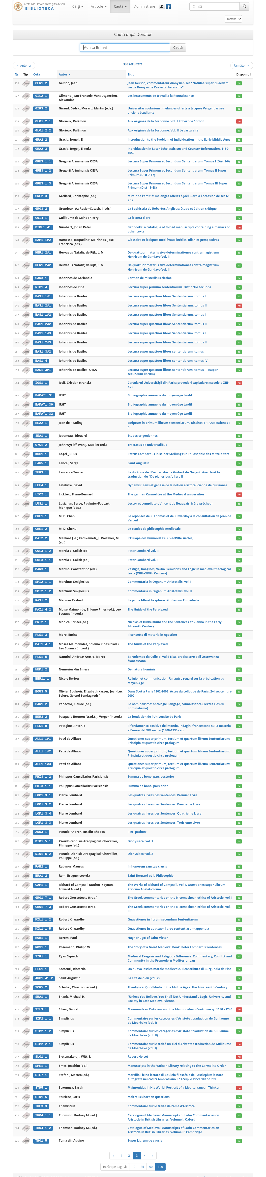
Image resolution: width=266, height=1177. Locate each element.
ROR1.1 (41, 933)
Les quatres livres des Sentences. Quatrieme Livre (164, 810)
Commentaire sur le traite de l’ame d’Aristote (161, 1101)
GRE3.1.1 (43, 161)
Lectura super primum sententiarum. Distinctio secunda (169, 286)
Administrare (144, 6)
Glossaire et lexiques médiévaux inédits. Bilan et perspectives (173, 239)
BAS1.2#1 (43, 305)
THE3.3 (41, 1101)
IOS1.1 (41, 381)
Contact (221, 1172)
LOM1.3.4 (43, 810)
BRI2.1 (41, 619)
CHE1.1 (41, 514)
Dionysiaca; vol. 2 (140, 850)
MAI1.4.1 (43, 641)
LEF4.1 (41, 483)
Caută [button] (120, 6)
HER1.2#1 (43, 252)
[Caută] (244, 6)
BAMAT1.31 (44, 394)
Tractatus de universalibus (147, 443)
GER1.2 (41, 83)
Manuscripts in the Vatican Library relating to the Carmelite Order (177, 1061)
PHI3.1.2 (43, 773)
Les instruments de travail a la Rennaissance (161, 96)
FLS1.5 (41, 654)
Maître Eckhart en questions (149, 1092)
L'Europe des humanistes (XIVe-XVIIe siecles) (160, 536)
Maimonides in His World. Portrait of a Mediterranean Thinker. (174, 1082)
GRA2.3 (41, 148)
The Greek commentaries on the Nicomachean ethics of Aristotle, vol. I (180, 894)
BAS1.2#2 (43, 323)
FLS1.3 (41, 632)
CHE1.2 (41, 526)
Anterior (24, 65)
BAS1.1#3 (43, 332)
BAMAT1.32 (44, 412)
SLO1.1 (41, 1051)
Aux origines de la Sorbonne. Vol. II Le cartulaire (163, 130)
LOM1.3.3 (43, 819)
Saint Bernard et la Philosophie (151, 872)
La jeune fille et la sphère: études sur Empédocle (163, 597)
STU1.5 (41, 1092)
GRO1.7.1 (43, 894)
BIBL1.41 (43, 226)
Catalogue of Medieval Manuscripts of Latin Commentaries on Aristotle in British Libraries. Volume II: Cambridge (173, 1125)
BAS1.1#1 (43, 295)
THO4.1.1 (43, 1110)
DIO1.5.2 (43, 850)
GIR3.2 (41, 108)
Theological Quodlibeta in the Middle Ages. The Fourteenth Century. (178, 983)
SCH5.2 (41, 983)
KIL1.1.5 (43, 924)
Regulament (205, 1172)
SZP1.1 (41, 952)
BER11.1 (42, 675)
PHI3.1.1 (43, 783)
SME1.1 (41, 1061)
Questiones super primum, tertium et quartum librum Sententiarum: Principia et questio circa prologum (179, 737)
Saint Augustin (138, 461)
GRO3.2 (41, 208)
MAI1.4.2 (43, 606)
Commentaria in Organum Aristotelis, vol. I (159, 579)
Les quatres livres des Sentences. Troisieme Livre (164, 819)
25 (142, 1161)
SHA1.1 (41, 992)
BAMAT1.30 (44, 403)
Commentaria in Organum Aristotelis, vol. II (160, 588)
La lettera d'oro (139, 217)
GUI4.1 (41, 217)
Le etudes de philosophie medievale (154, 526)
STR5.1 (41, 1082)
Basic (246, 1172)
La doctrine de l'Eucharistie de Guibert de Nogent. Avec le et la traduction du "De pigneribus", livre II (174, 472)
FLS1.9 (41, 723)
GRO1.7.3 (43, 902)
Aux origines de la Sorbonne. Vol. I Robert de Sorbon (166, 121)
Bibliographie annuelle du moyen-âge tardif (160, 394)
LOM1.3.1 (43, 792)
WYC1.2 (41, 443)
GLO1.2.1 (43, 121)
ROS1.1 (41, 943)
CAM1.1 (41, 881)
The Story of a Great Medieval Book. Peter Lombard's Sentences (175, 943)
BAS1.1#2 (43, 314)
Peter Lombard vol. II (143, 548)
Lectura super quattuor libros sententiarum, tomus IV (167, 359)
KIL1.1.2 (43, 915)
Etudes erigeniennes (143, 434)
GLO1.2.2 (43, 130)
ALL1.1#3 (43, 761)
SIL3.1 (41, 1004)
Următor (241, 65)
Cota (36, 74)
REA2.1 (41, 421)
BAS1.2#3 (43, 341)
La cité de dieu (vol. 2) (144, 974)
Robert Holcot (138, 1051)
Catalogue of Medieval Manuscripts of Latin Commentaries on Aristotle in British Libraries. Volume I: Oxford (173, 1112)
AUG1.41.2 (44, 974)
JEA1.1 (41, 434)
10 (133, 1161)
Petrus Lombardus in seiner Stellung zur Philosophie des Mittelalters (178, 452)
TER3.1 (41, 470)
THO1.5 (41, 1135)
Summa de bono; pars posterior (151, 773)
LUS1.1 (41, 501)
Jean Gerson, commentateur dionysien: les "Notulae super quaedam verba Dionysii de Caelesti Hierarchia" (178, 85)
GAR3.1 (41, 277)
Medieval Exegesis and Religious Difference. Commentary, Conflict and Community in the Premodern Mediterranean (180, 954)
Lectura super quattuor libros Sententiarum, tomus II (167, 305)
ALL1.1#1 (43, 735)
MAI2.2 (41, 536)
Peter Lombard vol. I (143, 557)
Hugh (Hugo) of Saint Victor (148, 933)
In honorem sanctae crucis (147, 863)
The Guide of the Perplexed (148, 606)
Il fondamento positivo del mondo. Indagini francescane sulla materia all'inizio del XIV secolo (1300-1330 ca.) (179, 725)
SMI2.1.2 (43, 588)
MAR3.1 (41, 566)
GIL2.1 (41, 96)
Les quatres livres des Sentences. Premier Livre (162, 792)
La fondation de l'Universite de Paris (154, 714)
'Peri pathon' (137, 828)
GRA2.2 (41, 139)
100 (160, 1161)
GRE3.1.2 (43, 170)
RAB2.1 (41, 863)
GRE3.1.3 (43, 183)
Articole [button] (98, 6)
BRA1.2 (41, 872)
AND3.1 (41, 828)
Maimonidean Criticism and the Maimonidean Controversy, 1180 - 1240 (180, 1004)
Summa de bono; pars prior (148, 783)
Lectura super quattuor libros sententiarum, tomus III (167, 350)
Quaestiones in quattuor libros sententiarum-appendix (168, 924)
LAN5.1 (41, 461)
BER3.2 (41, 714)
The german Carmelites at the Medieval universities (166, 492)
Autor (64, 74)
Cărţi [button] (77, 6)
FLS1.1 (41, 964)
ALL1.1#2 (43, 748)
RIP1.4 (41, 286)
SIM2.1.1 (43, 1013)
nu (239, 121)
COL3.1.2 (43, 548)
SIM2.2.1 (43, 1039)
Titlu (131, 74)
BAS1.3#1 (43, 368)
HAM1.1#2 (43, 239)
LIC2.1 (41, 492)
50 (151, 1161)
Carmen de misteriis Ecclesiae (150, 277)
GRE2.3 (41, 196)
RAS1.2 (41, 597)
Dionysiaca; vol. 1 (140, 837)
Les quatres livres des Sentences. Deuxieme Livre (164, 801)
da (239, 83)
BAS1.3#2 (43, 350)
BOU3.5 (41, 688)
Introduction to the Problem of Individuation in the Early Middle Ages (179, 139)
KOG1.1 (41, 452)
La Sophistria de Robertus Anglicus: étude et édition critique (172, 208)
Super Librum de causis (145, 1135)
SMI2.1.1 (43, 579)
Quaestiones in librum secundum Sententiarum (163, 915)
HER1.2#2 (43, 264)
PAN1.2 (41, 701)
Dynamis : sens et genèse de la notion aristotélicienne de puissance (177, 483)
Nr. (17, 74)
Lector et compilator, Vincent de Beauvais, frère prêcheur (170, 501)
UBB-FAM (91, 1172)
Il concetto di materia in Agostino (152, 632)
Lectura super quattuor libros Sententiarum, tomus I (167, 295)
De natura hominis (141, 666)
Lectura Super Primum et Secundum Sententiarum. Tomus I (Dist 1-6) (179, 161)
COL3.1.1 (43, 557)
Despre (235, 1172)
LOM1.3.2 (43, 801)
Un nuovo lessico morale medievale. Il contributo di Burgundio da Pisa (179, 964)
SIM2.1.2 (43, 1026)
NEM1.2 (41, 666)
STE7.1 (41, 1070)
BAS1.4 (41, 359)
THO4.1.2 (43, 1123)
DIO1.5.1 (43, 837)
